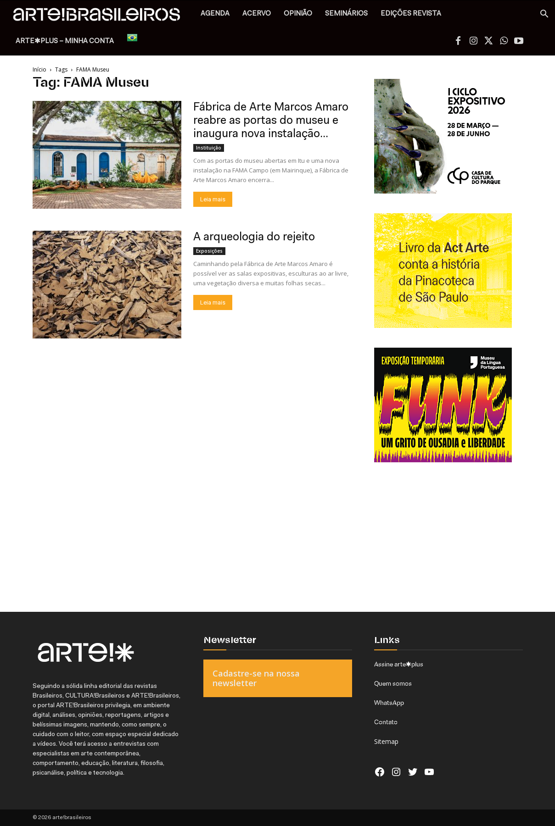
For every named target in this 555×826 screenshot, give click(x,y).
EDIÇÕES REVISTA (411, 14)
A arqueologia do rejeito (254, 237)
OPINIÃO (298, 14)
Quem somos (393, 683)
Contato (386, 722)
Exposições (209, 251)
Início (39, 69)
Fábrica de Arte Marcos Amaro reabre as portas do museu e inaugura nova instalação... (270, 121)
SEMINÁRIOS (346, 14)
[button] (544, 15)
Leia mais (212, 199)
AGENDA (215, 14)
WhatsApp (389, 702)
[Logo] (101, 16)
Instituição (208, 147)
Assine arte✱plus (398, 664)
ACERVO (256, 14)
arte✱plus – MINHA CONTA (65, 41)
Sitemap (386, 741)
